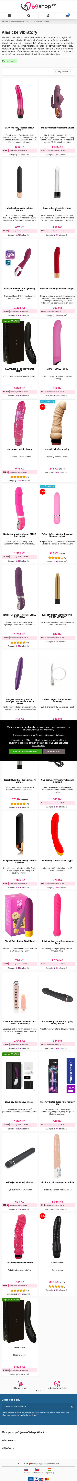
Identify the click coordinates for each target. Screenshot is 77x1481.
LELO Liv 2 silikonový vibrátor (19, 1102)
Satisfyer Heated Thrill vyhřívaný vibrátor (19, 289)
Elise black (19, 1347)
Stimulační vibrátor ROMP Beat (20, 941)
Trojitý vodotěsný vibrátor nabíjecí (57, 128)
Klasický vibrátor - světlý (57, 449)
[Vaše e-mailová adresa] (35, 1406)
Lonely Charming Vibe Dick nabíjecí (57, 288)
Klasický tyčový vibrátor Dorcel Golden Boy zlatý (57, 616)
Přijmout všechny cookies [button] (25, 751)
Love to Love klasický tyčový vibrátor (57, 209)
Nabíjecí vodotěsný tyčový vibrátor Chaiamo (19, 862)
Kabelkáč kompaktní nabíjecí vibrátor (19, 209)
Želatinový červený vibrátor (20, 1263)
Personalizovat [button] (54, 751)
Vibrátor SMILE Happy (57, 369)
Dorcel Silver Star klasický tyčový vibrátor (19, 781)
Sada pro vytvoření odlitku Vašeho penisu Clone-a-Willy (19, 1022)
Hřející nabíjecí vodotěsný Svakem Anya (57, 942)
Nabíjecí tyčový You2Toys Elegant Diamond (57, 781)
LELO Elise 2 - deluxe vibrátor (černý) (19, 370)
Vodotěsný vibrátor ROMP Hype (57, 861)
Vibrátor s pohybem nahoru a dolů (57, 1182)
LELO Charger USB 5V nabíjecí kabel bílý (57, 700)
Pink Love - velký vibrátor (19, 449)
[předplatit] (72, 1406)
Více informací (38, 745)
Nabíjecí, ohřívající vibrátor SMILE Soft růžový (19, 535)
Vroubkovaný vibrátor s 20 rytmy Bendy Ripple (57, 1022)
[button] (63, 71)
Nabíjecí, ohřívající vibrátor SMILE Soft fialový (19, 616)
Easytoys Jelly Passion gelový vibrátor (19, 129)
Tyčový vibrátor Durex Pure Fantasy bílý (57, 1103)
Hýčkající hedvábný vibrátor (19, 1182)
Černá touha (57, 1263)
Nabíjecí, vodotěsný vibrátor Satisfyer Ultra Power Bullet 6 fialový (20, 701)
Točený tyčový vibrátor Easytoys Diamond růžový (57, 535)
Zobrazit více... (9, 61)
